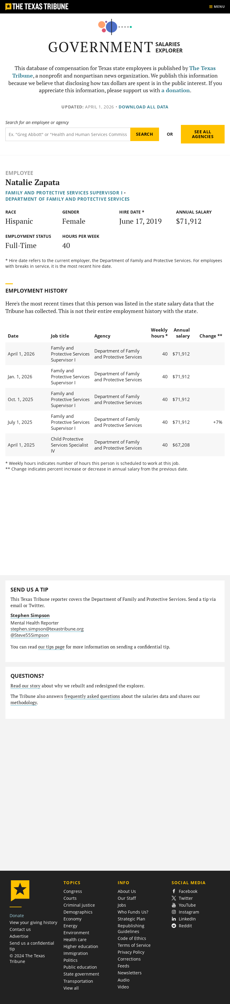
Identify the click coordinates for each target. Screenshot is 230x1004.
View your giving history (33, 922)
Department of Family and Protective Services (67, 199)
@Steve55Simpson (29, 635)
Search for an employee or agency (37, 122)
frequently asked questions (92, 696)
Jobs (122, 905)
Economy (72, 919)
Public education (80, 967)
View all (71, 988)
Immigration (75, 953)
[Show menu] (217, 6)
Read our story (25, 686)
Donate (17, 915)
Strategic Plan (131, 919)
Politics (70, 960)
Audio (123, 980)
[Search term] (67, 134)
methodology (23, 702)
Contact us (20, 929)
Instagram (185, 912)
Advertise (19, 936)
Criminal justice (79, 905)
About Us (127, 891)
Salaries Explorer (169, 47)
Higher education (80, 946)
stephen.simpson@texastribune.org (47, 629)
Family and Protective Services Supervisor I (64, 193)
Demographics (78, 912)
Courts (70, 898)
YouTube (184, 905)
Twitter (182, 898)
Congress (72, 891)
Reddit (182, 926)
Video (123, 987)
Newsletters (130, 973)
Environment (76, 932)
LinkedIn (184, 919)
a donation (175, 90)
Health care (75, 939)
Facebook (184, 891)
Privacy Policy (131, 952)
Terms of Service (134, 945)
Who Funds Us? (133, 912)
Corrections (129, 959)
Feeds (123, 966)
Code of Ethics (132, 938)
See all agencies (203, 134)
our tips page (51, 647)
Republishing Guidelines (131, 928)
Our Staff (127, 898)
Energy (70, 926)
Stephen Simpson (30, 615)
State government (81, 974)
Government (101, 47)
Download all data (144, 107)
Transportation (78, 981)
